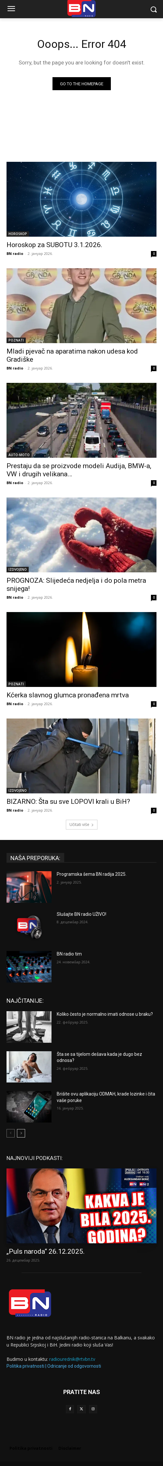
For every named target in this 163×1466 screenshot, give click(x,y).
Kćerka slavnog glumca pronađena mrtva (68, 695)
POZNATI (16, 340)
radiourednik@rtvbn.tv (72, 1359)
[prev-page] (11, 1133)
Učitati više (81, 824)
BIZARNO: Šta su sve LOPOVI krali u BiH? (68, 801)
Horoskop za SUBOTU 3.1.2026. (54, 245)
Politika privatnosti (25, 1366)
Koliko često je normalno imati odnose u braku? (105, 1014)
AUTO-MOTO (19, 455)
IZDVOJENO (17, 569)
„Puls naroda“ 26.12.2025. (46, 1251)
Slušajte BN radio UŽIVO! (81, 914)
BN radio (15, 253)
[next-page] (21, 1133)
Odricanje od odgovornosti (74, 1366)
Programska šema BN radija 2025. (91, 874)
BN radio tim (69, 953)
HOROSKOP (17, 233)
